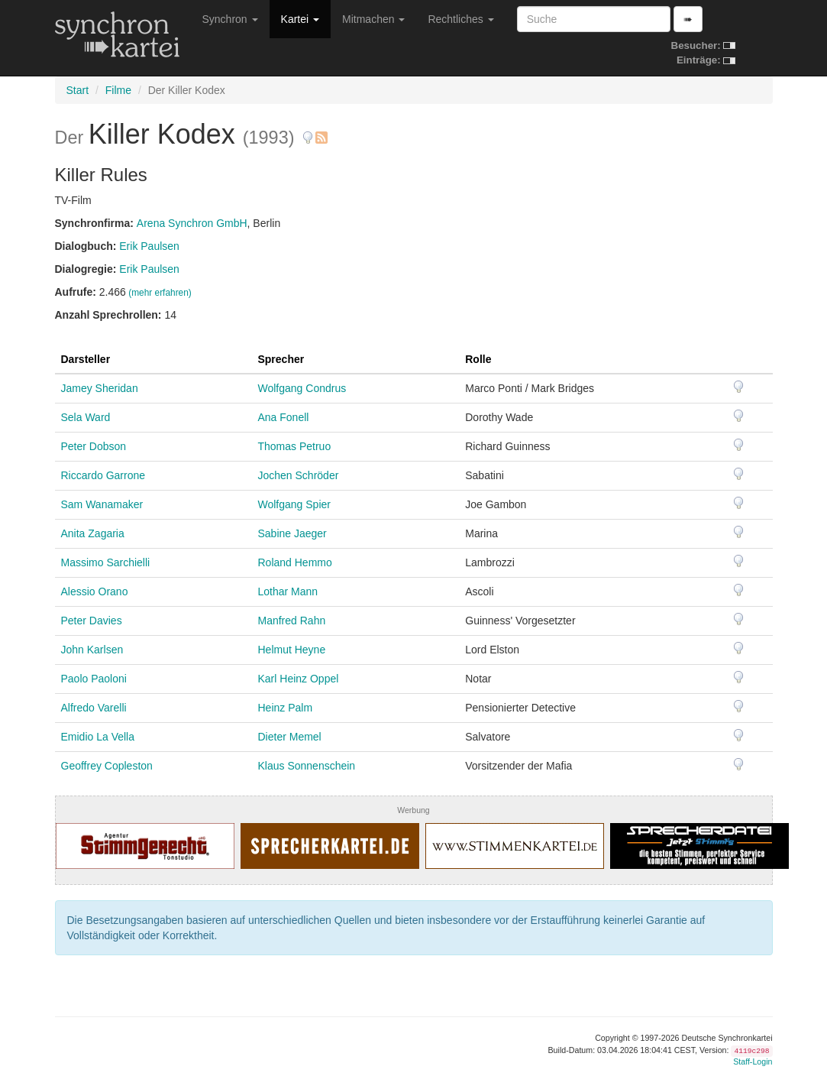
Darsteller (86, 359)
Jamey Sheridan (99, 388)
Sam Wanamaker (102, 504)
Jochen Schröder (297, 475)
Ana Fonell (283, 417)
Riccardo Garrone (103, 475)
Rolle (478, 359)
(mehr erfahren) (160, 292)
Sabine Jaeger (291, 533)
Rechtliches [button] (460, 19)
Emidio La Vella (98, 737)
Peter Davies (91, 620)
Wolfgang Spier (293, 504)
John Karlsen (92, 649)
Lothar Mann (287, 591)
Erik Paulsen (149, 246)
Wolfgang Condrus (301, 388)
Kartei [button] (300, 19)
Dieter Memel (289, 737)
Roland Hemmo (294, 562)
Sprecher (280, 359)
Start (77, 90)
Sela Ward (86, 417)
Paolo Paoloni (94, 678)
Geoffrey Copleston (107, 766)
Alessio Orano (94, 591)
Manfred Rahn (291, 620)
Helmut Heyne (291, 649)
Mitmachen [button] (373, 19)
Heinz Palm (284, 708)
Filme (118, 90)
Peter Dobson (94, 446)
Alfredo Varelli (94, 708)
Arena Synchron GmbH (192, 223)
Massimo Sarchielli (105, 562)
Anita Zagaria (92, 533)
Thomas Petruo (294, 446)
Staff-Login (752, 1061)
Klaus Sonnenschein (306, 766)
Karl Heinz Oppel (297, 678)
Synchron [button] (230, 19)
